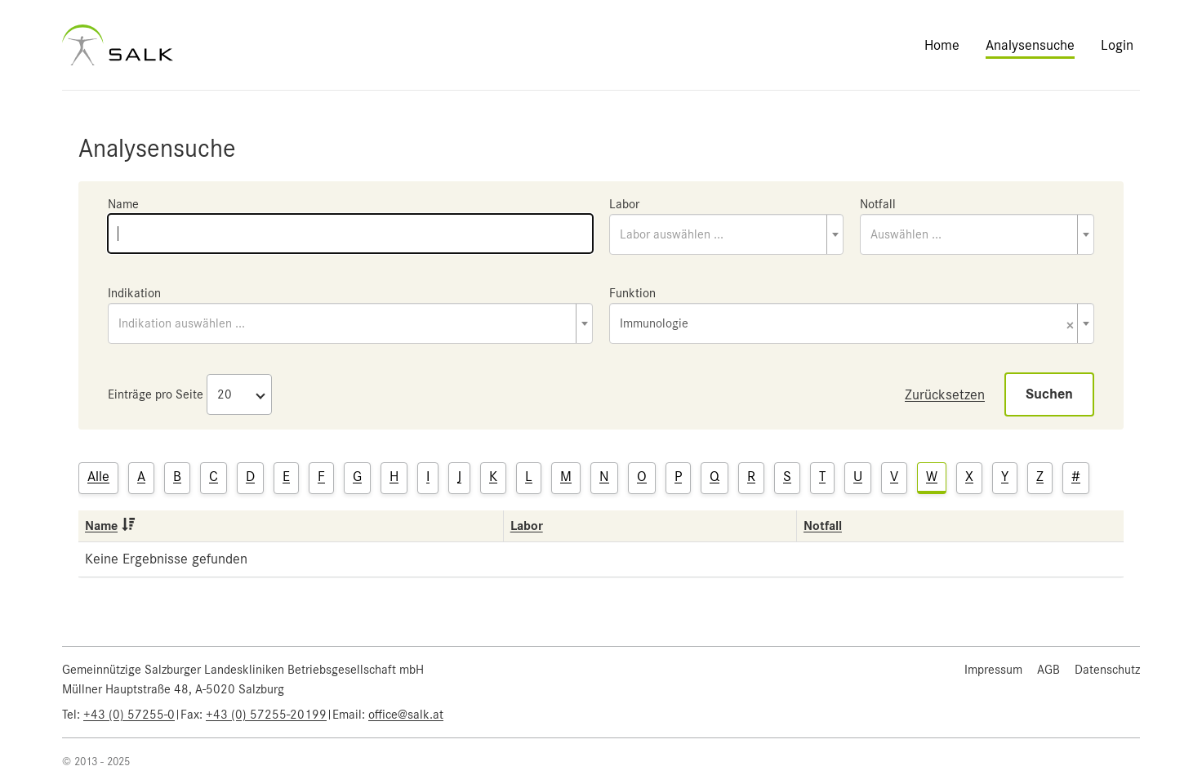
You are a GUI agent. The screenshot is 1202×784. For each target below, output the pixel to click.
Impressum (993, 669)
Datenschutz (1107, 669)
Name (123, 204)
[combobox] (726, 234)
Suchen (1049, 394)
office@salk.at (405, 714)
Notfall (878, 204)
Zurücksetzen (945, 394)
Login (1117, 45)
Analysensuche (1030, 45)
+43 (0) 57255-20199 (266, 714)
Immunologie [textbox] (847, 324)
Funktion (632, 293)
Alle (98, 476)
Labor (624, 204)
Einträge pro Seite (155, 394)
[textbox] (726, 234)
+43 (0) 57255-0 (129, 714)
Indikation (134, 293)
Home (941, 45)
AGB (1048, 669)
